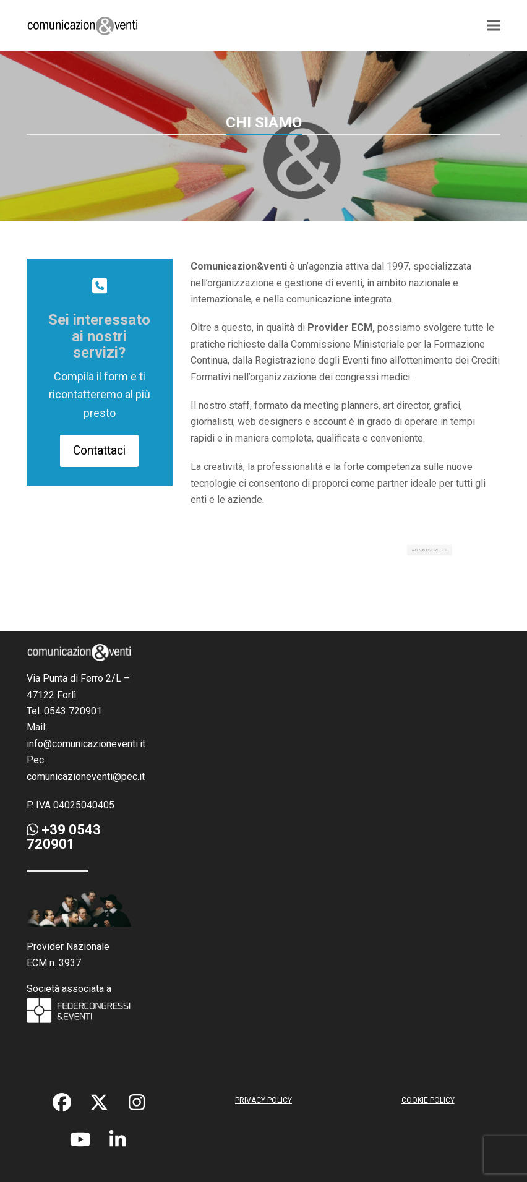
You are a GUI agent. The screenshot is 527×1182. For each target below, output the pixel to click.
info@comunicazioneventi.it (86, 744)
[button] (493, 25)
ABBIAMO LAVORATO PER (427, 550)
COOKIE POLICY (428, 1100)
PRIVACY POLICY (263, 1100)
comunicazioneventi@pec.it (86, 776)
